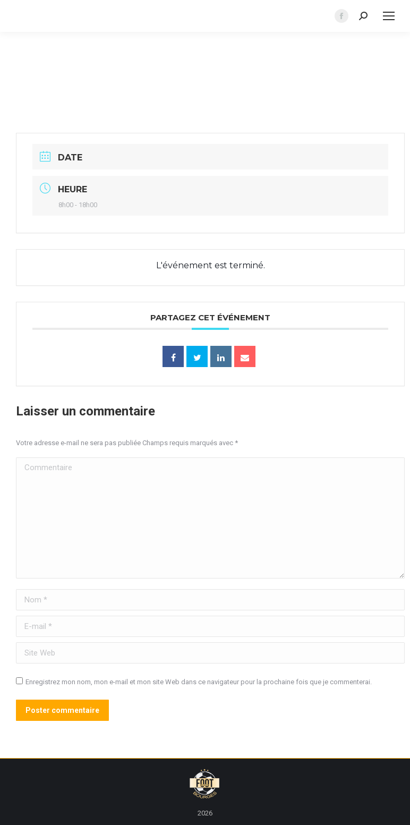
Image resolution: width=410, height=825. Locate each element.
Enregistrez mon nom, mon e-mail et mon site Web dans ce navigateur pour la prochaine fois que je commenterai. (198, 682)
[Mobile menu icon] (388, 16)
